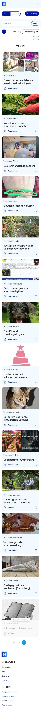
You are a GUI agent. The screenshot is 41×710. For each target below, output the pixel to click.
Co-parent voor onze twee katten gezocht (15, 418)
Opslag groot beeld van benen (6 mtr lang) (16, 587)
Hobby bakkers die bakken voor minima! (15, 376)
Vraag (6, 13)
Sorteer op (17, 31)
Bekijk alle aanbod (9, 692)
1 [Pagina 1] (19, 642)
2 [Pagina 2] (23, 642)
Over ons (5, 676)
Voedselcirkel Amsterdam (18, 459)
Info (3, 671)
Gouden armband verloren (18, 205)
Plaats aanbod (8, 701)
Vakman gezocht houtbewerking (13, 544)
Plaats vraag (7, 705)
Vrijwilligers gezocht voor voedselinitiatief (15, 125)
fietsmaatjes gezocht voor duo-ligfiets (15, 290)
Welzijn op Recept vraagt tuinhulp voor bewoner (18, 247)
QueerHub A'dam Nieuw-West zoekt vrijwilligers (18, 82)
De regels (6, 667)
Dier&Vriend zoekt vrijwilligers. (14, 333)
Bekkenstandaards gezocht (19, 165)
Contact (5, 680)
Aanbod (15, 13)
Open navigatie (38, 4)
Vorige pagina (15, 642)
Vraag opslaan (36, 88)
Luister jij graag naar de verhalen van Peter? (16, 501)
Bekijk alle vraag (8, 696)
